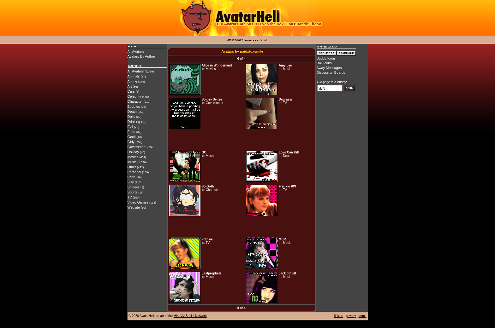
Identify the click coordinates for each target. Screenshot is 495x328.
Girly (131, 142)
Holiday (133, 152)
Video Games (138, 202)
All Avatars (136, 52)
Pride (132, 177)
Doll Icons (324, 63)
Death (132, 111)
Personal (134, 172)
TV (130, 197)
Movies (133, 157)
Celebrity (134, 96)
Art (130, 86)
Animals (134, 76)
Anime (132, 81)
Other (132, 167)
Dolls (131, 116)
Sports (133, 192)
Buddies (134, 106)
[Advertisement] (241, 139)
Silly (131, 182)
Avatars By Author (141, 56)
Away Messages (329, 68)
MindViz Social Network (190, 316)
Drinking (134, 122)
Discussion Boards (331, 72)
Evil (130, 127)
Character (135, 101)
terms (363, 316)
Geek (132, 137)
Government (137, 147)
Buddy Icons (326, 58)
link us (338, 316)
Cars (131, 91)
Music (132, 162)
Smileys (134, 187)
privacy (351, 316)
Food (131, 132)
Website (134, 207)
